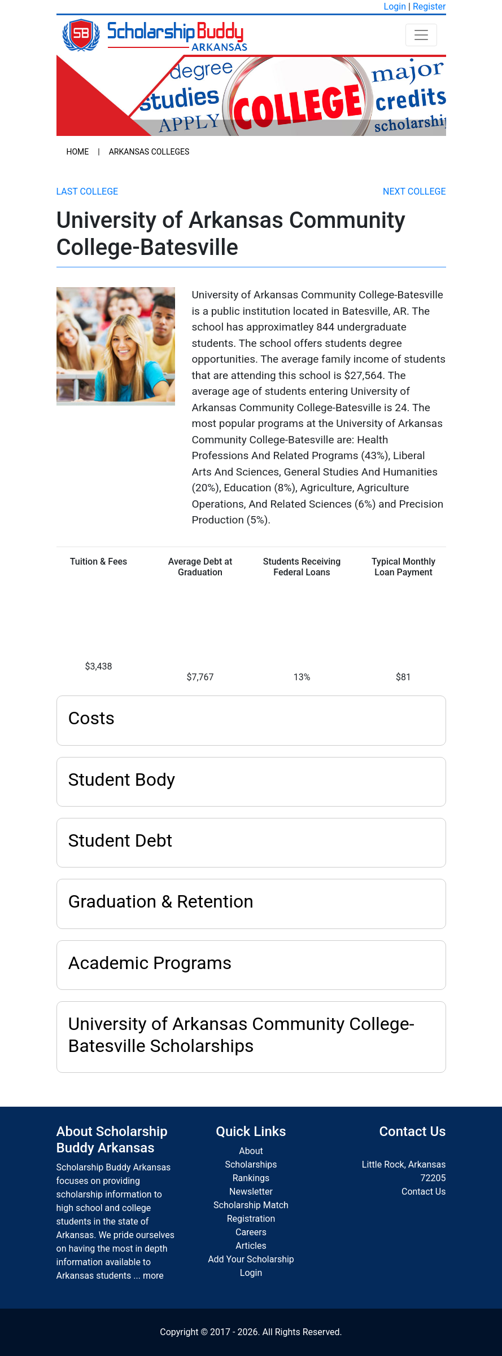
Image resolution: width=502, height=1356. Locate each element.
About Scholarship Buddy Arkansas (112, 1140)
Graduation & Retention (161, 901)
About (251, 1151)
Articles (250, 1245)
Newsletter (251, 1191)
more (153, 1275)
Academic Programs (150, 963)
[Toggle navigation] (421, 35)
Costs (91, 718)
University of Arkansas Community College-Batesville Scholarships (241, 1034)
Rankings (251, 1178)
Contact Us (423, 1191)
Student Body (122, 779)
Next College (414, 191)
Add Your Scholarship (251, 1259)
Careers (251, 1232)
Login (395, 6)
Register (429, 6)
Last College (87, 191)
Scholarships (251, 1164)
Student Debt (120, 840)
